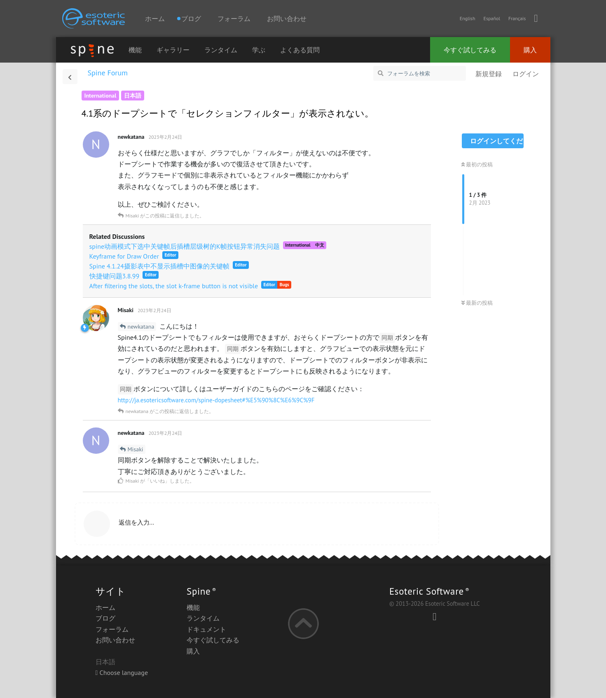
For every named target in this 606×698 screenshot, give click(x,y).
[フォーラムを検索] (419, 73)
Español (491, 18)
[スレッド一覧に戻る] (70, 76)
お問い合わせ (287, 18)
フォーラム (234, 18)
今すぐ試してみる (470, 50)
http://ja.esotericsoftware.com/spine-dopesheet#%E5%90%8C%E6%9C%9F (216, 400)
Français (517, 18)
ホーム (155, 18)
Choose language (122, 672)
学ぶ (258, 50)
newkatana (141, 326)
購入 (530, 50)
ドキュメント (206, 629)
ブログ (105, 618)
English (467, 18)
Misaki (135, 449)
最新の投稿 (477, 302)
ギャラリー (173, 50)
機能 (135, 50)
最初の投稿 (477, 164)
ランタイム (220, 50)
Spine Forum (108, 72)
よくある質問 (300, 50)
